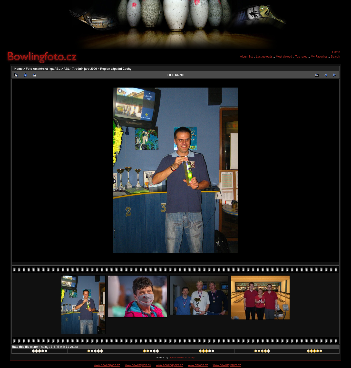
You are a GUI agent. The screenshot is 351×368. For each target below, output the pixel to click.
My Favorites (319, 56)
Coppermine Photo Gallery (182, 357)
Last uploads (264, 56)
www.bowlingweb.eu (138, 365)
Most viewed (284, 56)
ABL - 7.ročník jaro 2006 (80, 68)
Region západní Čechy (115, 68)
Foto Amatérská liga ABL (43, 68)
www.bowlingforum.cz (227, 365)
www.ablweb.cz (198, 365)
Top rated (301, 56)
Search (335, 56)
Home (336, 52)
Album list (246, 56)
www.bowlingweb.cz (107, 365)
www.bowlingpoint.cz (169, 365)
